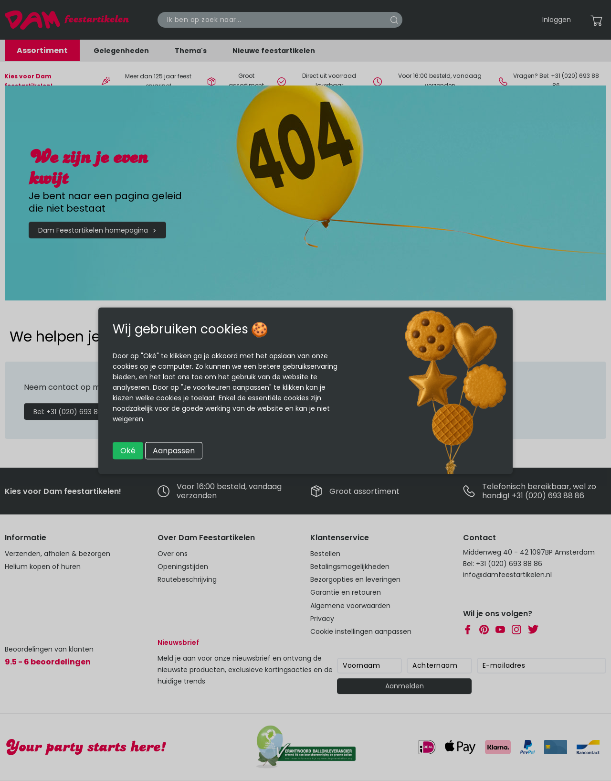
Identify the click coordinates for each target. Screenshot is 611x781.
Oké (128, 450)
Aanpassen (174, 450)
